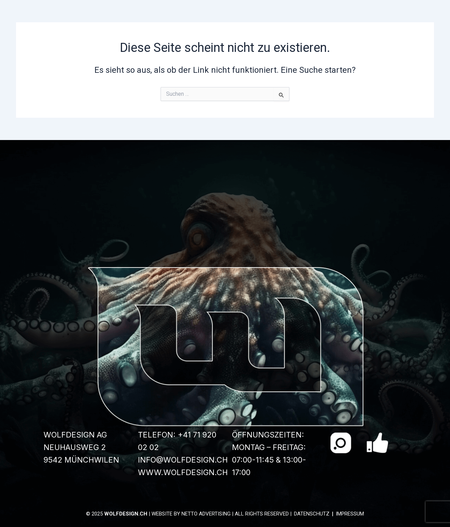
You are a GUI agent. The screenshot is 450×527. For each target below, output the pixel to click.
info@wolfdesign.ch (183, 459)
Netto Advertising (206, 514)
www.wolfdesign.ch (183, 472)
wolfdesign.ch (125, 514)
